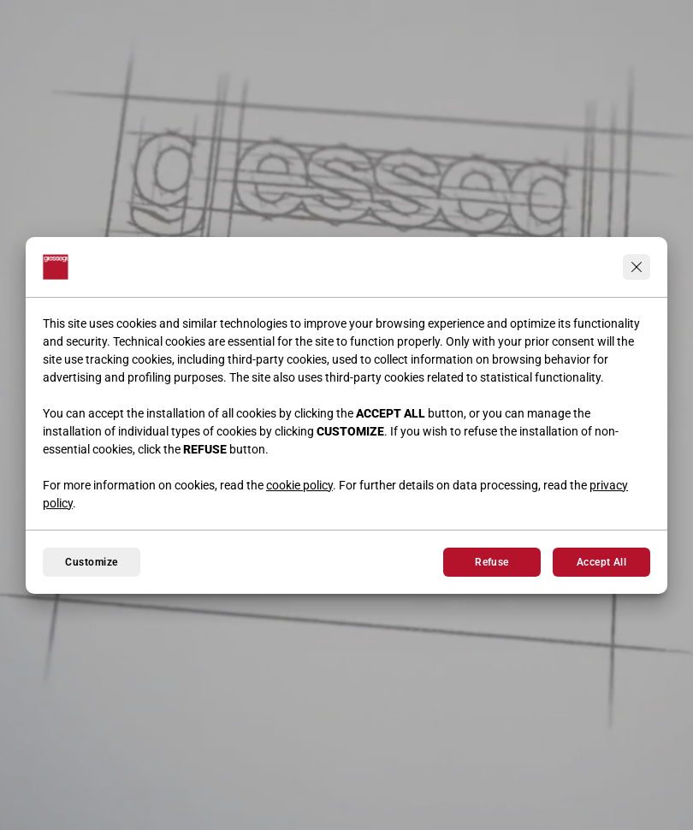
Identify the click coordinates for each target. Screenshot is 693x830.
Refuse (492, 562)
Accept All (602, 562)
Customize (91, 562)
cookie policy (299, 485)
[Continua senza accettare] (636, 267)
